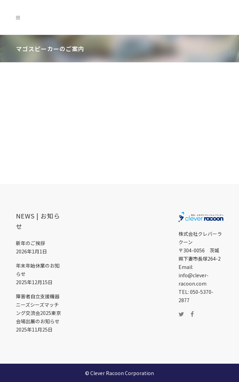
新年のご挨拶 (30, 243)
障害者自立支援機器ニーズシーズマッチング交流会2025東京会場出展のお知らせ (38, 309)
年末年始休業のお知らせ (37, 269)
